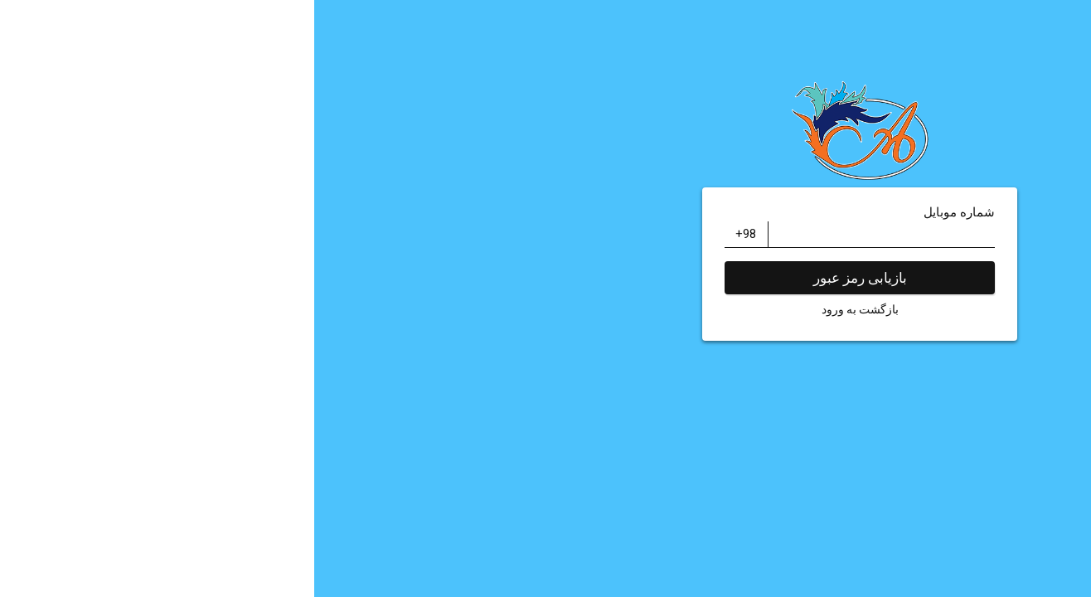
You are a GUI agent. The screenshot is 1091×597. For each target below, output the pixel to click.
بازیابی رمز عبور (546, 277)
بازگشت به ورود (545, 309)
